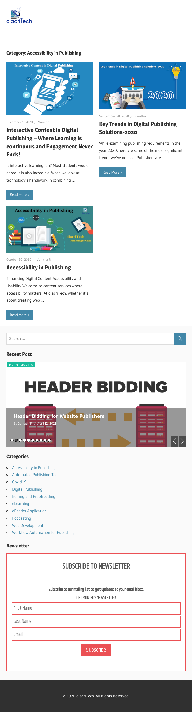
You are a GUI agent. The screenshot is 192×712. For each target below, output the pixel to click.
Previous (174, 441)
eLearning (20, 503)
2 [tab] (16, 440)
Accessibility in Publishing (38, 267)
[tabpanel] (96, 404)
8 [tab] (41, 440)
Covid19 (19, 481)
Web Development (27, 525)
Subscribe (96, 650)
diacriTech (85, 695)
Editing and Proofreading (33, 496)
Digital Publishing (21, 364)
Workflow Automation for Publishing (43, 532)
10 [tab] (49, 440)
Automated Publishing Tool (35, 474)
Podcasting (21, 518)
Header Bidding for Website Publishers (59, 416)
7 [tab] (36, 440)
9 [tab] (45, 440)
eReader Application (29, 510)
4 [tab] (24, 440)
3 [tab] (20, 440)
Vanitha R (45, 122)
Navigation (22, 33)
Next (182, 441)
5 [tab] (28, 440)
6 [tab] (32, 440)
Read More (18, 194)
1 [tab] (12, 440)
